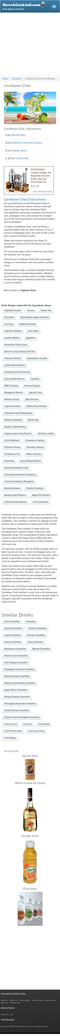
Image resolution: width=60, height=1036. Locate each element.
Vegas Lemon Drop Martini (18, 433)
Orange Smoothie (36, 635)
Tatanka (35, 379)
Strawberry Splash (34, 440)
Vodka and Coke (27, 324)
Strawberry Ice (12, 454)
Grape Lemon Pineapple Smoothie (21, 717)
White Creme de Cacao (27, 143)
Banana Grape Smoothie (16, 676)
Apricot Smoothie (13, 628)
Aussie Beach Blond (30, 461)
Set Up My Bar (11, 751)
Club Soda (22, 158)
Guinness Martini (35, 447)
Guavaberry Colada (37, 358)
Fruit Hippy (10, 737)
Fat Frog (8, 324)
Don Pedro (33, 331)
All (12, 1014)
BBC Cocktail (11, 385)
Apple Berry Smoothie (15, 690)
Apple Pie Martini (41, 495)
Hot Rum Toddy (46, 433)
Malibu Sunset (11, 399)
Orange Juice (19, 150)
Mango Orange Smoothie (17, 696)
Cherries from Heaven (15, 502)
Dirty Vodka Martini (14, 379)
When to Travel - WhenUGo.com (44, 1000)
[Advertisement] (29, 43)
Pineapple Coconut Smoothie (19, 669)
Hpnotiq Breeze (12, 488)
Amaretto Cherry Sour (15, 344)
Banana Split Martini (15, 495)
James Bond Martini (14, 365)
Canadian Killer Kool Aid (17, 372)
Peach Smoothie (12, 642)
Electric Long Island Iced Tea (19, 351)
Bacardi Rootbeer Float (16, 467)
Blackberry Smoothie (15, 649)
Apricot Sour (35, 392)
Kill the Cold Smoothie (16, 655)
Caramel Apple (32, 385)
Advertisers (5, 1014)
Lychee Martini (12, 337)
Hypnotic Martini (13, 331)
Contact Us (14, 1000)
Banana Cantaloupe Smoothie (19, 683)
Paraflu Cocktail (34, 488)
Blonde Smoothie (41, 649)
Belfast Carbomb (13, 420)
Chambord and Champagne (18, 413)
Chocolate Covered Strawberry (20, 474)
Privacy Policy (25, 1000)
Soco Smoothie (35, 642)
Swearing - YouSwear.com (10, 1002)
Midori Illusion (33, 454)
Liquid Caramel (12, 406)
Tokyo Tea (46, 310)
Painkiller (9, 317)
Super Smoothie (12, 635)
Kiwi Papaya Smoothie (15, 662)
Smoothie (31, 621)
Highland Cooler (12, 310)
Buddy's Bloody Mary (15, 426)
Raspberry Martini (13, 392)
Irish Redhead (11, 440)
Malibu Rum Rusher (36, 406)
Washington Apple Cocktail (35, 317)
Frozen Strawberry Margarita (19, 481)
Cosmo (30, 310)
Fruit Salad (43, 724)
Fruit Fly (27, 724)
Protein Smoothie (38, 628)
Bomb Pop (33, 420)
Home (5, 78)
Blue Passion (32, 399)
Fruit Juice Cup (36, 731)
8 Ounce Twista (12, 447)
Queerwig (9, 461)
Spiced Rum (18, 135)
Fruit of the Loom (13, 731)
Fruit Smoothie (40, 502)
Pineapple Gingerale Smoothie (20, 703)
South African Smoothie (16, 710)
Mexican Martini (12, 358)
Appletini (30, 337)
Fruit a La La (10, 724)
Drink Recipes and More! (24, 5)
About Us (4, 1000)
